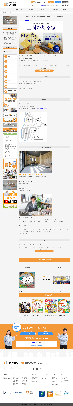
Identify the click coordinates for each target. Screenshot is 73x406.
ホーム (9, 9)
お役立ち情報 (7, 147)
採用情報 (6, 156)
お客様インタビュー (35, 377)
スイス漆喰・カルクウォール (9, 149)
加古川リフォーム (7, 143)
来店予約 (45, 333)
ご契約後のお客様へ (35, 381)
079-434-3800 (9, 368)
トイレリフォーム (16, 381)
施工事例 (31, 9)
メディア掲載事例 (55, 382)
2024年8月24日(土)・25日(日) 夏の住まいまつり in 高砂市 (27, 281)
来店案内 (65, 2)
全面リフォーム (16, 377)
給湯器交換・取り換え (25, 380)
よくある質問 (7, 137)
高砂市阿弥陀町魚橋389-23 (42, 108)
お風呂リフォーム (16, 380)
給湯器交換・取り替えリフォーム (10, 140)
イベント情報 (27, 20)
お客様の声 (42, 9)
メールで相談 (28, 333)
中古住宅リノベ (24, 383)
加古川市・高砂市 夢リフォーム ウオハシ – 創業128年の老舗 (34, 404)
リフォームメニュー (20, 9)
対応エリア (43, 5)
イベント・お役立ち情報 (53, 9)
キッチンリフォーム (16, 378)
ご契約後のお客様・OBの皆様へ (10, 152)
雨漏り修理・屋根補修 (25, 378)
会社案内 (64, 9)
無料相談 (58, 2)
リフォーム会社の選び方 (65, 381)
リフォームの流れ (7, 136)
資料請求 (51, 2)
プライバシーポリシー (36, 399)
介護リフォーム (16, 384)
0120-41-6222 (42, 338)
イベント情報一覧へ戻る (44, 278)
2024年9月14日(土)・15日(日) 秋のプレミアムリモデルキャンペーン (61, 281)
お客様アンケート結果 (35, 379)
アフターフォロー (7, 151)
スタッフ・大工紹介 (55, 379)
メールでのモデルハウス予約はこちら (44, 70)
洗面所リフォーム (16, 383)
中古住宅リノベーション (8, 144)
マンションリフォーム (25, 381)
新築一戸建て (7, 145)
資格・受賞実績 (7, 155)
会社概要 (53, 377)
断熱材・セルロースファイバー (10, 148)
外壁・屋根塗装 (24, 377)
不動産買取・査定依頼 (6, 379)
